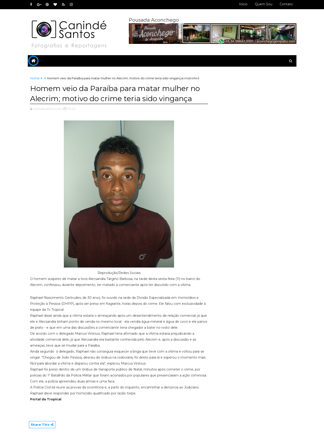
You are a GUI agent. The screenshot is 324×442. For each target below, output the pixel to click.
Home (34, 78)
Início (243, 4)
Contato (286, 4)
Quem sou (263, 4)
